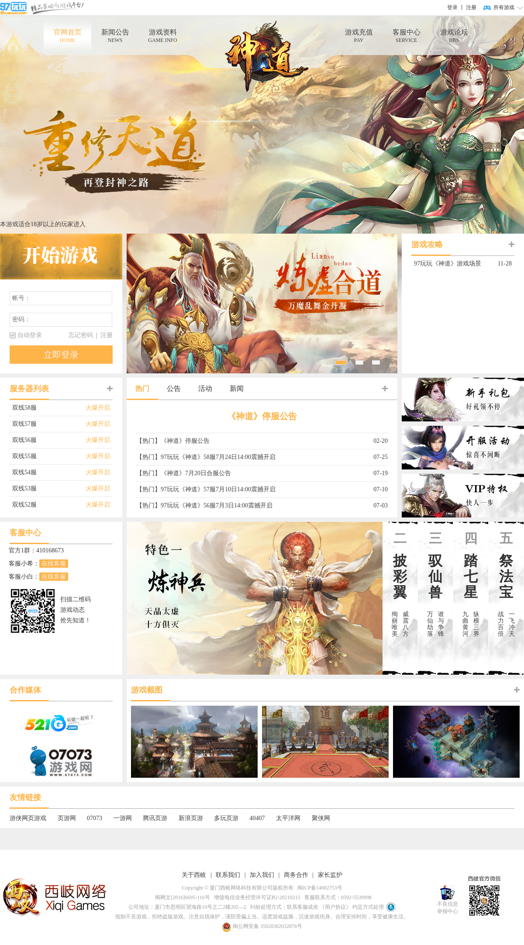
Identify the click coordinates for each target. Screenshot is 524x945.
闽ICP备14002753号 (318, 888)
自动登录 (29, 335)
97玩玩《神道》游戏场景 (453, 264)
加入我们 (262, 875)
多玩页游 (226, 818)
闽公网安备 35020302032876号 (262, 926)
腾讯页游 (155, 818)
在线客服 (53, 563)
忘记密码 (81, 335)
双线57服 (49, 424)
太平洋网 (288, 818)
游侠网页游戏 (28, 818)
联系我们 (228, 875)
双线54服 (49, 472)
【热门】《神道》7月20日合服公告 (183, 473)
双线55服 (49, 456)
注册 (471, 7)
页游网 (67, 818)
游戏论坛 (454, 36)
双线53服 (49, 489)
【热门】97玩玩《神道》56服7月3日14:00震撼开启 (204, 505)
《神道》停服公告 (262, 416)
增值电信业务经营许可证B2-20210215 (255, 897)
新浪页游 (191, 818)
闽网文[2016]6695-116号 (181, 897)
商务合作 (296, 875)
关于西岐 (194, 875)
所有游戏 (503, 7)
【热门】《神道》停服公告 (173, 441)
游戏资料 (162, 36)
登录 (452, 7)
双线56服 (49, 440)
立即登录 (61, 354)
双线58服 (49, 408)
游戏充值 (359, 36)
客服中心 (406, 36)
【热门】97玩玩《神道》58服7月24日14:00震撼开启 (206, 457)
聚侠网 (321, 818)
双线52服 (49, 505)
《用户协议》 (335, 907)
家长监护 (330, 875)
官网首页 (67, 36)
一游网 (123, 818)
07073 (94, 818)
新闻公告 (115, 36)
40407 (257, 818)
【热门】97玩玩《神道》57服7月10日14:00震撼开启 (206, 489)
